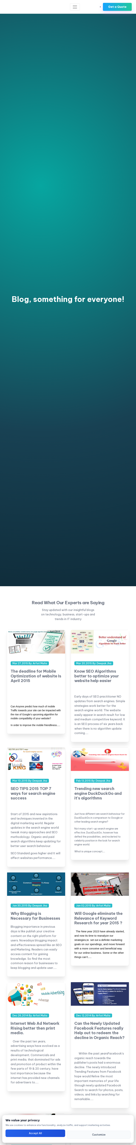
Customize (99, 1134)
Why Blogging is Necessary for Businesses (35, 916)
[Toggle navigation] (75, 7)
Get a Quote (117, 7)
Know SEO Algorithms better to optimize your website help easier (96, 676)
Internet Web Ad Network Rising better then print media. (35, 1028)
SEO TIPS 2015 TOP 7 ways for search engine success (33, 793)
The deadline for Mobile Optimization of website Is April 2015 (36, 676)
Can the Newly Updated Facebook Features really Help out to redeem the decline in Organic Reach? (99, 1030)
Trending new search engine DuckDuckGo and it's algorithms (98, 793)
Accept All (35, 1133)
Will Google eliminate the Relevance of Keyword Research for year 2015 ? (98, 918)
